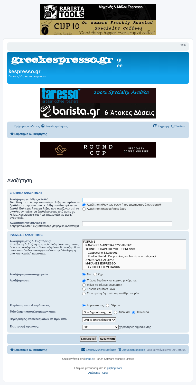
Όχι (98, 274)
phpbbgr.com (114, 368)
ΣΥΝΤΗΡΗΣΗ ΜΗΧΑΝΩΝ (134, 267)
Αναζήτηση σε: (20, 280)
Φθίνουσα (140, 312)
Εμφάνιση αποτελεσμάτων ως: (30, 305)
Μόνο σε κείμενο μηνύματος (102, 284)
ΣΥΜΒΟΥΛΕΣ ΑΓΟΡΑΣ (134, 260)
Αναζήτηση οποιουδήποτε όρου (104, 208)
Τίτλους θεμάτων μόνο (98, 288)
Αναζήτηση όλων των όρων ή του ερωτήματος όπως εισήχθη (122, 204)
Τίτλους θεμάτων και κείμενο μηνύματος (109, 280)
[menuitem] (54, 126)
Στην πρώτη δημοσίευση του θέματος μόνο (111, 293)
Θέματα (113, 305)
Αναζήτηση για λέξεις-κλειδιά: (29, 199)
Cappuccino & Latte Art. (134, 253)
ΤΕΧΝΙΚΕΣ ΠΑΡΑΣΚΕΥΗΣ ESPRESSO (134, 249)
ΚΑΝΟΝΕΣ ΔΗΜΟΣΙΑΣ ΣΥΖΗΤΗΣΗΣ (134, 245)
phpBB (89, 358)
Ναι (86, 274)
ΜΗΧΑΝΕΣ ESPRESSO (134, 263)
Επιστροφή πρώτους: (24, 326)
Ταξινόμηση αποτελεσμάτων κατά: (33, 311)
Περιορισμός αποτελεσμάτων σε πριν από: (39, 318)
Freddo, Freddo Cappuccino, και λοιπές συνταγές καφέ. (134, 256)
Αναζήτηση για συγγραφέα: (28, 222)
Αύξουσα (122, 312)
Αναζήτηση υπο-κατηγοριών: (29, 274)
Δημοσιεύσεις (93, 305)
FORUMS (134, 242)
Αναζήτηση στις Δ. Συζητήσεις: (30, 241)
